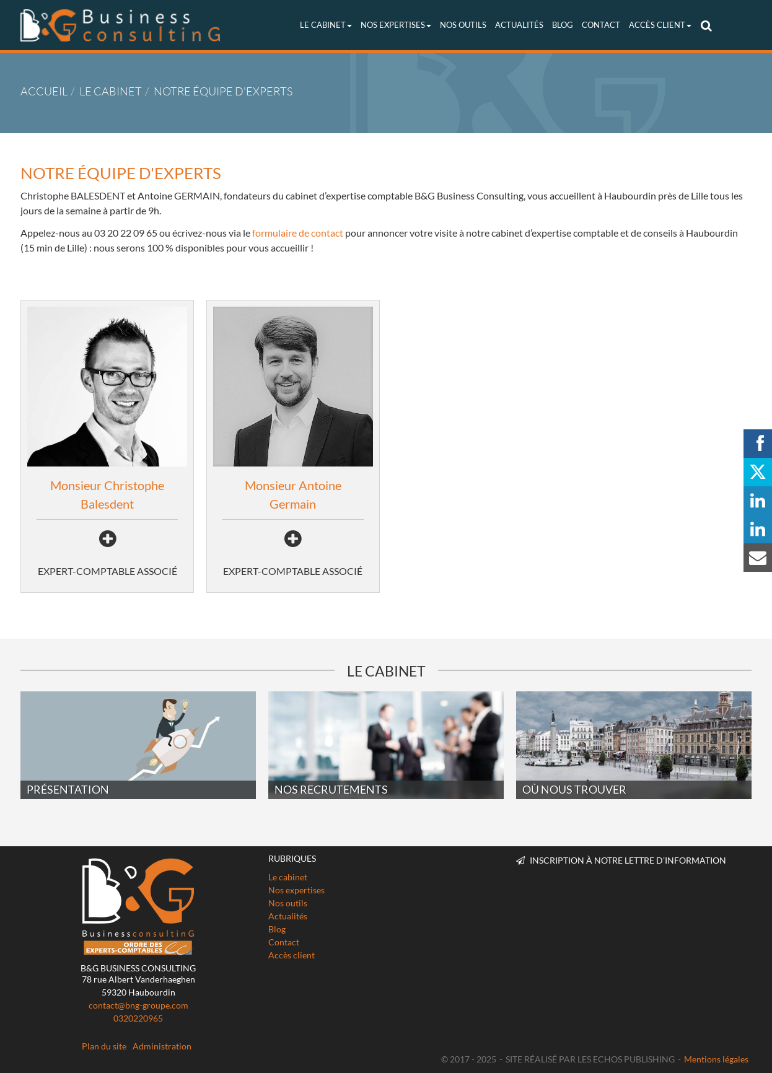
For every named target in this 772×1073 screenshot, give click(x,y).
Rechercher (708, 25)
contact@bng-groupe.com (138, 1005)
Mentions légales (716, 1059)
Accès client (660, 25)
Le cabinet (326, 25)
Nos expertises (396, 25)
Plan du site (104, 1046)
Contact (601, 25)
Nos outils (463, 25)
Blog (562, 25)
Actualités (519, 25)
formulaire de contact (297, 233)
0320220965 (138, 1018)
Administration (162, 1046)
